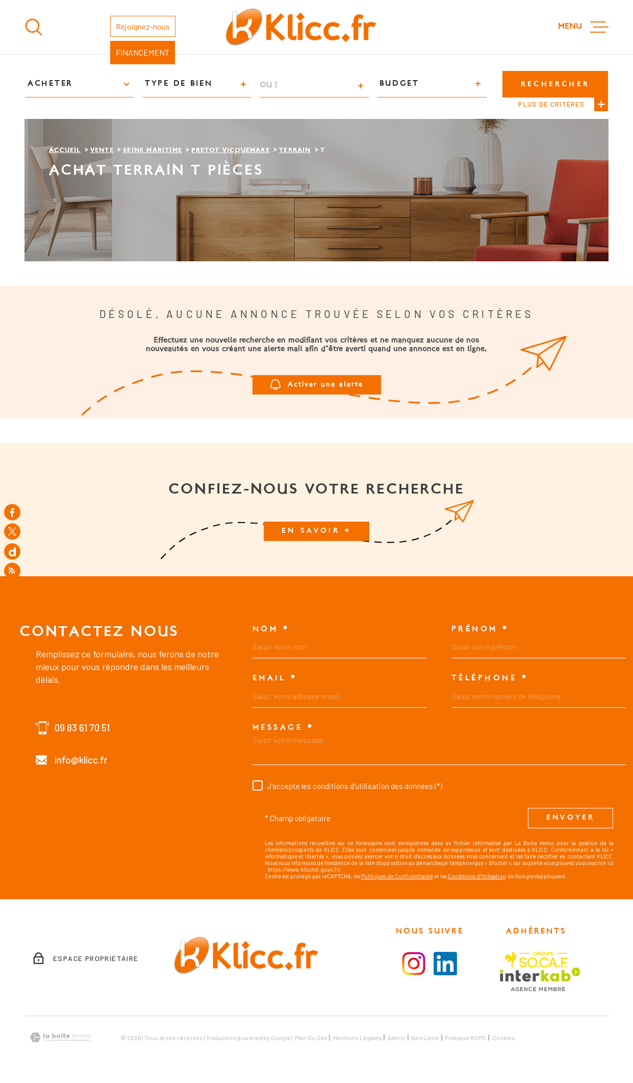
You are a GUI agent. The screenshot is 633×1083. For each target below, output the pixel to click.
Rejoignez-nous (143, 26)
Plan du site (311, 1037)
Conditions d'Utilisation (477, 876)
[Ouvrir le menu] (583, 27)
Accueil (65, 150)
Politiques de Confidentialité (397, 876)
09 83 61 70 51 (82, 727)
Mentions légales (357, 1037)
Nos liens (425, 1037)
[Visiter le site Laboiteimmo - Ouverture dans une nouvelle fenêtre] (60, 1037)
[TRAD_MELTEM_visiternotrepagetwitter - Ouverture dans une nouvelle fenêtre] (12, 532)
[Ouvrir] (33, 27)
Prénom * (480, 629)
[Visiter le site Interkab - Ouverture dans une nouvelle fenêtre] (540, 979)
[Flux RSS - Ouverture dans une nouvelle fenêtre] (12, 571)
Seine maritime (152, 150)
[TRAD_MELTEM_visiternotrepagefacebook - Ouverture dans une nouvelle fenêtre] (12, 512)
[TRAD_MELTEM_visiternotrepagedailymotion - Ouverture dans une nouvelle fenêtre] (12, 551)
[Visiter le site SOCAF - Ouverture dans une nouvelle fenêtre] (536, 960)
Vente (102, 150)
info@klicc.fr (81, 760)
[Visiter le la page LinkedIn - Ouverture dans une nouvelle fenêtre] (445, 963)
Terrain (295, 150)
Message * (283, 727)
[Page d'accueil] (300, 27)
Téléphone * (489, 678)
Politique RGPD (465, 1037)
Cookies (503, 1038)
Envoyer (570, 818)
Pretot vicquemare (230, 150)
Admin (397, 1037)
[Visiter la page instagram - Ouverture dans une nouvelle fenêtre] (413, 963)
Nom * (271, 629)
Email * (274, 678)
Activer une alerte (316, 384)
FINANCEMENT (142, 52)
